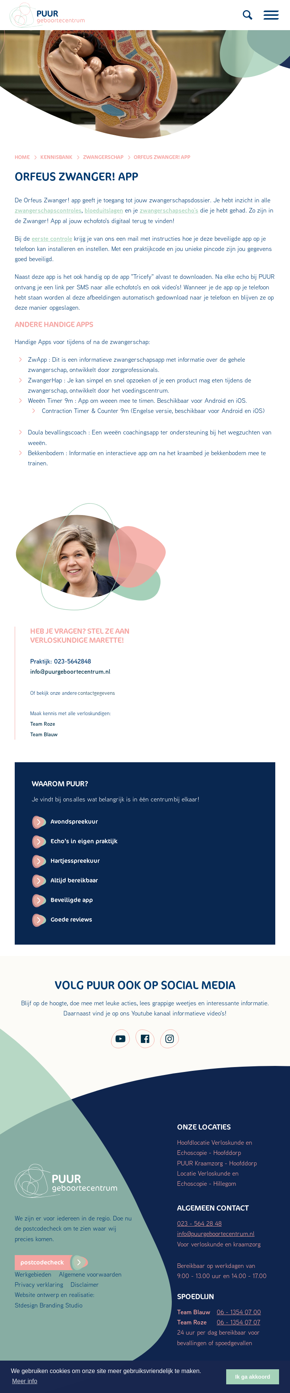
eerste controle (52, 238)
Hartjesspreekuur (75, 861)
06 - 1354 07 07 (238, 1322)
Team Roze (42, 723)
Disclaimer (85, 1284)
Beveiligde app (72, 900)
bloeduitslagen (104, 210)
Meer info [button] (24, 1381)
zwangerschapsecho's (169, 210)
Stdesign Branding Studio (48, 1305)
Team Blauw (44, 734)
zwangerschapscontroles (48, 210)
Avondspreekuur (74, 822)
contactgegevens (96, 693)
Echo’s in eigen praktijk (84, 841)
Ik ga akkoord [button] (252, 1377)
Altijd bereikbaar (74, 880)
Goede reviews (71, 920)
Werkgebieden (33, 1274)
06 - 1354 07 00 (239, 1312)
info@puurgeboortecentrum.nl (216, 1233)
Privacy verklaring (39, 1284)
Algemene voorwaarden (90, 1274)
